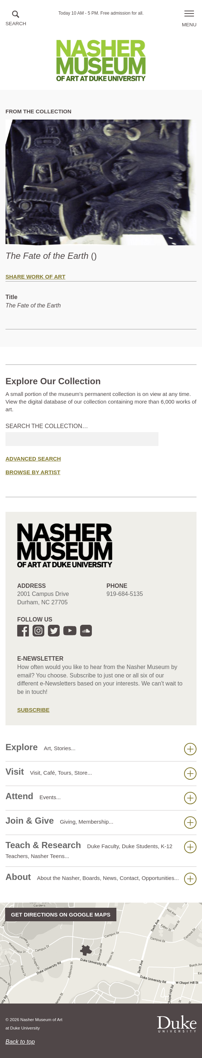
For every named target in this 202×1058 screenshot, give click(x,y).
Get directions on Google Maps (61, 914)
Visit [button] (101, 773)
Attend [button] (101, 797)
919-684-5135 (124, 594)
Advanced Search (33, 459)
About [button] (101, 878)
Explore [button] (101, 748)
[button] (15, 18)
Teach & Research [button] (101, 849)
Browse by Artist (32, 472)
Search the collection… (46, 426)
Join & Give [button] (101, 822)
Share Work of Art (35, 276)
